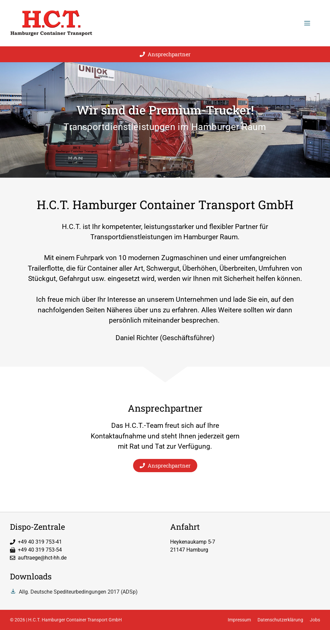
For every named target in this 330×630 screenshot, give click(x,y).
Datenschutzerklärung (280, 619)
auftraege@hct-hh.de (42, 558)
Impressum (239, 619)
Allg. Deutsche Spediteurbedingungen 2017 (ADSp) (78, 592)
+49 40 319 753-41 (40, 542)
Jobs (315, 619)
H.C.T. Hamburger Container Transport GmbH (75, 619)
